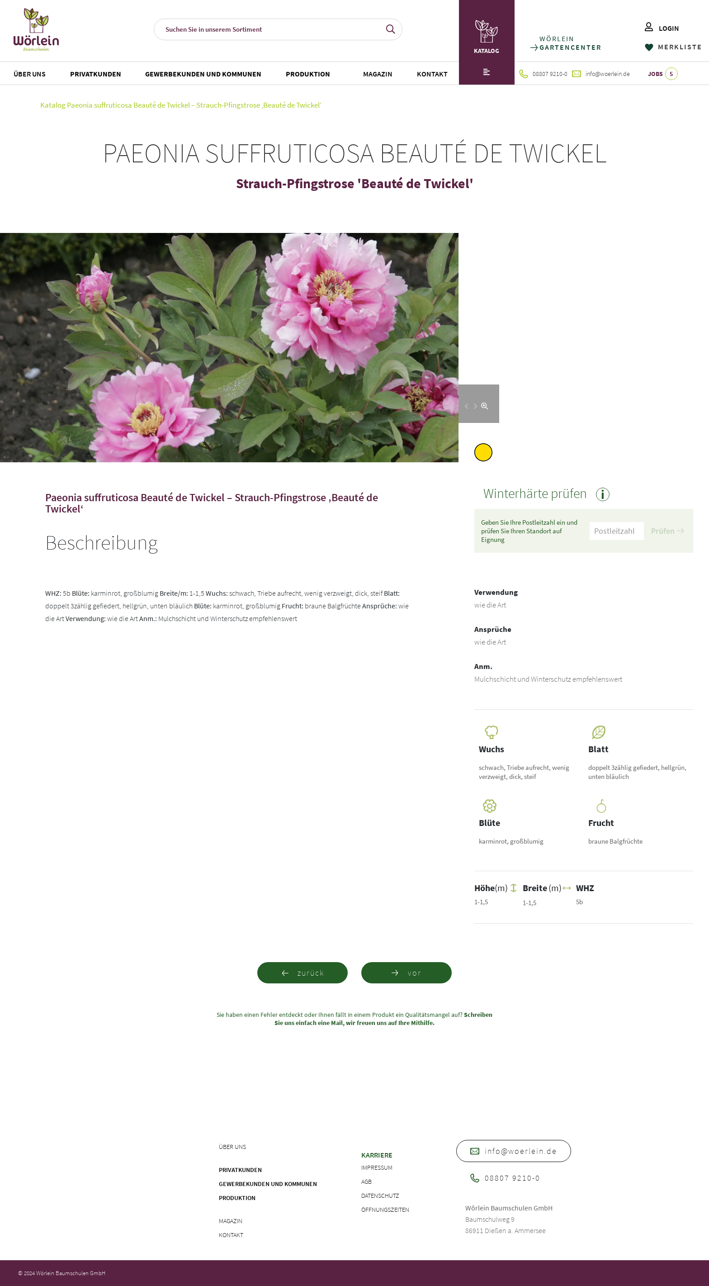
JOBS (663, 73)
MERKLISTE (673, 46)
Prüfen (667, 531)
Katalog (53, 105)
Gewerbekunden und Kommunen (203, 73)
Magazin (377, 73)
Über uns (30, 73)
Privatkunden (95, 73)
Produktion (308, 73)
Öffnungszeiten (385, 1209)
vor (406, 973)
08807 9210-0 (543, 73)
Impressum (376, 1167)
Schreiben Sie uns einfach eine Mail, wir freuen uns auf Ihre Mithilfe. (383, 1019)
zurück (302, 973)
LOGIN (662, 28)
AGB (366, 1181)
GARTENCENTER (569, 47)
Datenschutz (380, 1195)
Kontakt (432, 73)
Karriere (376, 1154)
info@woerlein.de (601, 73)
